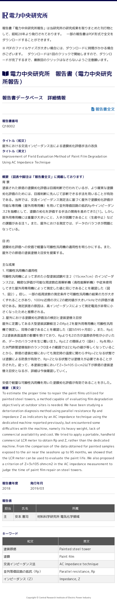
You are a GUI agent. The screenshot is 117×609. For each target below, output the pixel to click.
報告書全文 (105, 109)
